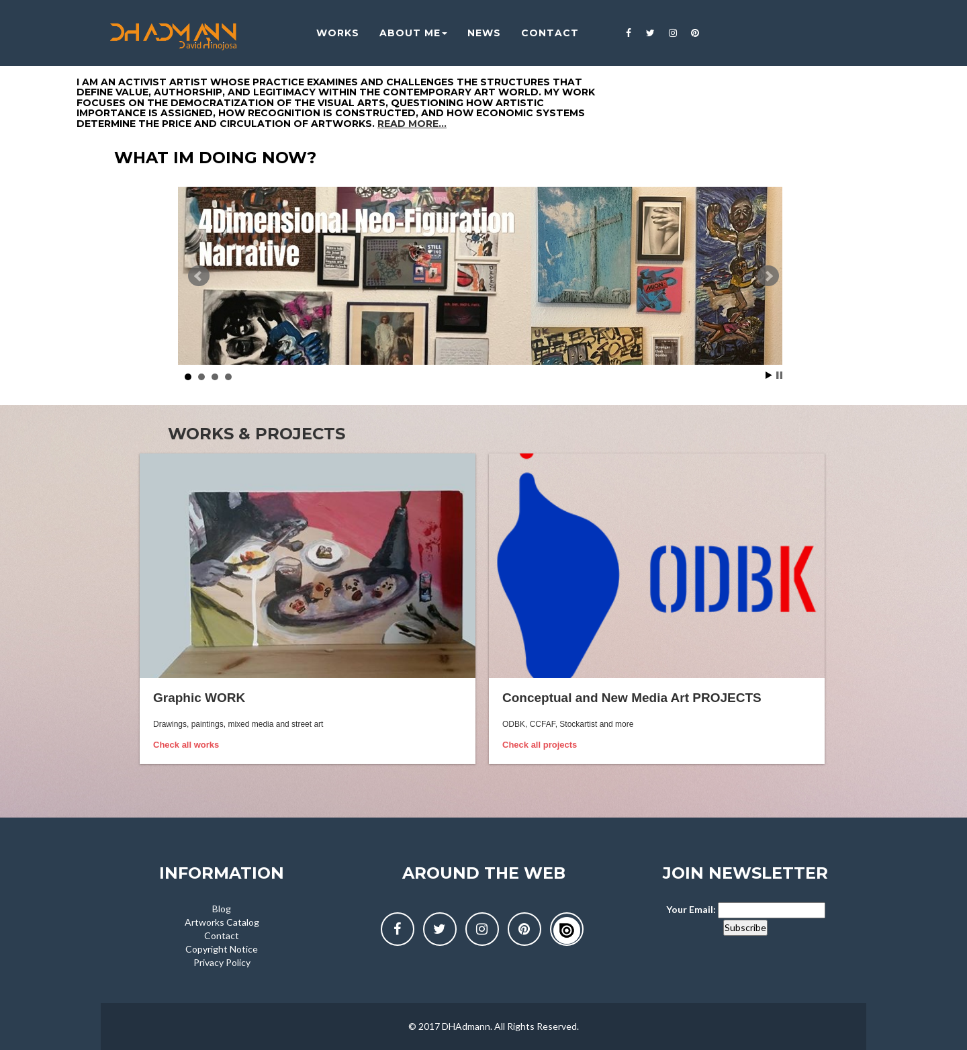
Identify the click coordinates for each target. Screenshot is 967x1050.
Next (768, 276)
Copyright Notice (221, 949)
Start (769, 375)
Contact (221, 935)
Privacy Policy (221, 962)
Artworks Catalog (222, 922)
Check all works (186, 745)
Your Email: (691, 909)
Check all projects (539, 745)
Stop (779, 375)
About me (404, 34)
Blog (221, 908)
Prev (199, 276)
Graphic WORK (199, 698)
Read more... (412, 124)
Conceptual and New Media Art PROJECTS (632, 698)
